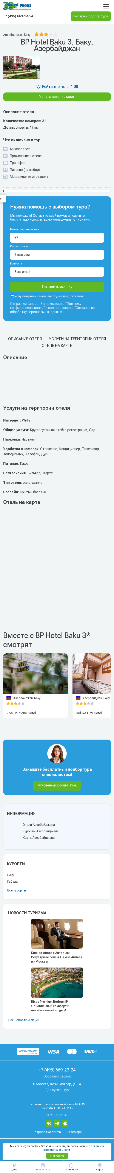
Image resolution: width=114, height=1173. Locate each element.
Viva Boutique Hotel (21, 713)
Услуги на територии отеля (77, 339)
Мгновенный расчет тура (57, 785)
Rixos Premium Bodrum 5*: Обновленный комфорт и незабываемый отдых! (50, 1006)
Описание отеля (25, 339)
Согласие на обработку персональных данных (52, 310)
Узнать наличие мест (57, 97)
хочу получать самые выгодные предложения (47, 296)
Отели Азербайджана (39, 825)
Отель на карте (57, 345)
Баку (10, 875)
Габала (12, 881)
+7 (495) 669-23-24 (18, 16)
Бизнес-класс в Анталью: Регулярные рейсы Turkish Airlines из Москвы (56, 957)
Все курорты (16, 890)
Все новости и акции (23, 1020)
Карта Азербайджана (39, 838)
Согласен (57, 1156)
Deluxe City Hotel (89, 713)
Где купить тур (57, 1090)
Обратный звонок (57, 1076)
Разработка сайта (46, 1132)
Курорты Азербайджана (41, 831)
